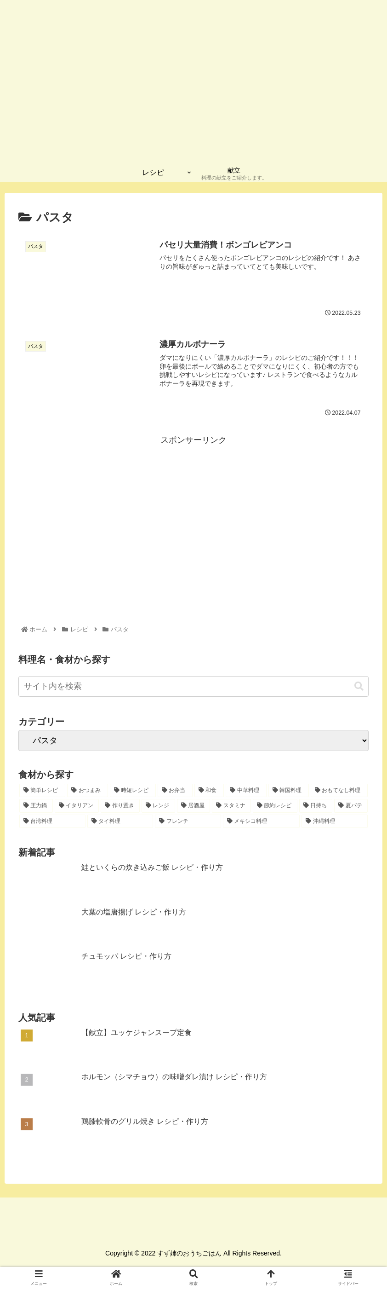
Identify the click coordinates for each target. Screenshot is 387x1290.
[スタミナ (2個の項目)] (231, 806)
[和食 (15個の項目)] (209, 791)
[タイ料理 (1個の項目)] (120, 822)
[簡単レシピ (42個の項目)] (42, 791)
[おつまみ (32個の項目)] (87, 791)
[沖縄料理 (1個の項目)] (335, 822)
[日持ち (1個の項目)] (316, 806)
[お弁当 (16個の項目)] (175, 791)
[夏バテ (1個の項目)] (351, 806)
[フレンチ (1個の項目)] (188, 822)
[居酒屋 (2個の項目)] (194, 806)
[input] (193, 687)
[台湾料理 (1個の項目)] (52, 822)
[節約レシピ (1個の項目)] (275, 806)
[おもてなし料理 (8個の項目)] (339, 791)
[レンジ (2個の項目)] (158, 806)
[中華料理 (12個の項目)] (246, 791)
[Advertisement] (193, 512)
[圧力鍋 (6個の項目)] (36, 806)
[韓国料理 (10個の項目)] (288, 791)
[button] (359, 686)
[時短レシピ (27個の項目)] (133, 791)
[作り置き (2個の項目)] (120, 806)
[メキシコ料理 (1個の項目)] (261, 822)
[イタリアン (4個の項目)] (77, 806)
